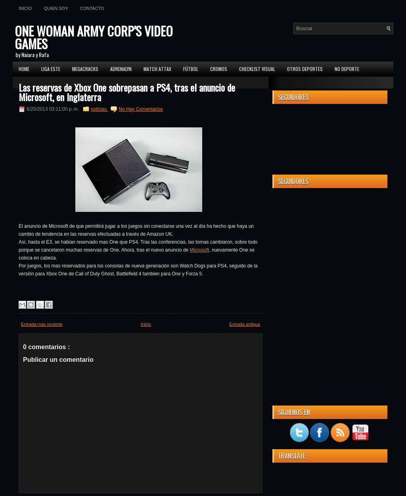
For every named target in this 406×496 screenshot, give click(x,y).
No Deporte (347, 68)
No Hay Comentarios (141, 109)
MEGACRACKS (85, 68)
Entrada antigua (244, 324)
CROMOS (218, 68)
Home (24, 68)
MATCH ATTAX (157, 68)
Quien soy (56, 8)
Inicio (25, 8)
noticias (99, 109)
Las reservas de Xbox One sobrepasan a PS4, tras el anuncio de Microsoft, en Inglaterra (127, 92)
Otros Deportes (305, 68)
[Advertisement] (329, 243)
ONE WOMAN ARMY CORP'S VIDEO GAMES (94, 37)
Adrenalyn (121, 68)
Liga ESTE (50, 68)
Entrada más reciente (42, 324)
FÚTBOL (190, 68)
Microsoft (199, 250)
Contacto (92, 8)
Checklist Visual (257, 68)
